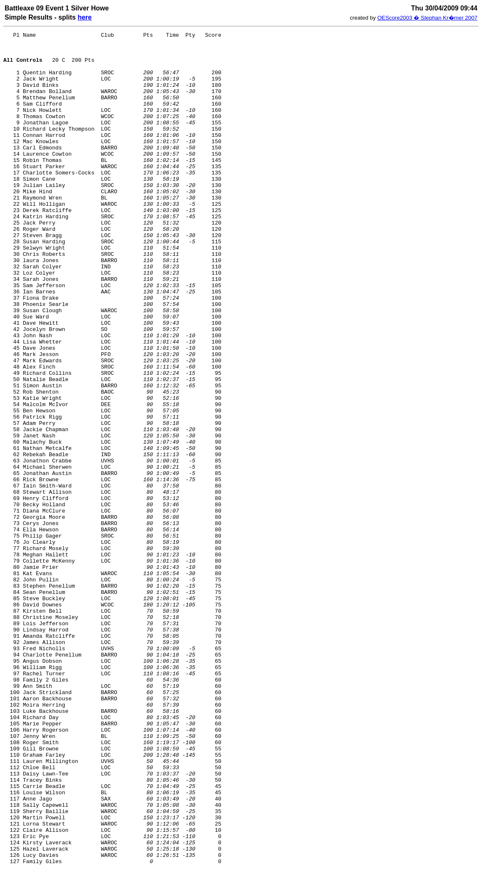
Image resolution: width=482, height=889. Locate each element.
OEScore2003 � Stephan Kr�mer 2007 (427, 18)
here (85, 17)
